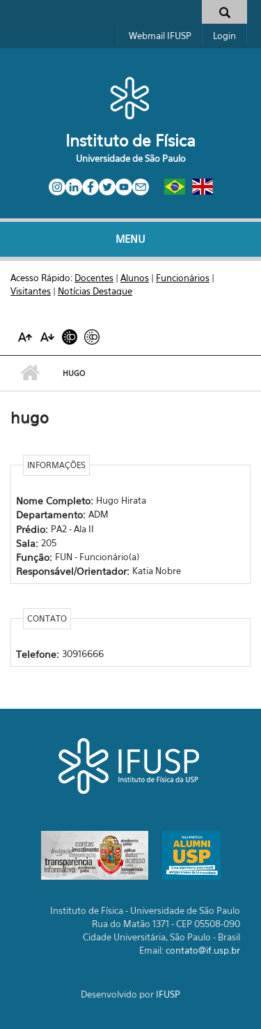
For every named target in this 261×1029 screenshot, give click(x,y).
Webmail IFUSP (160, 35)
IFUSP (168, 994)
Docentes (93, 277)
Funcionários (182, 277)
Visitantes (30, 290)
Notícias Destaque (95, 290)
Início (29, 373)
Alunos (134, 277)
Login (224, 35)
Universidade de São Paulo (131, 158)
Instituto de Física (130, 140)
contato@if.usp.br (203, 950)
